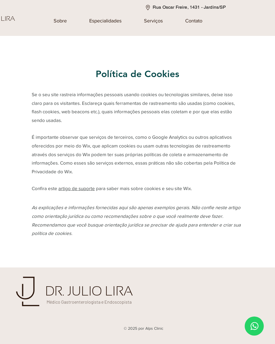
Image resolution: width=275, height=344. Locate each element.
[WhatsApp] (254, 326)
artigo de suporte (76, 188)
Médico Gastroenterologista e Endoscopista (89, 301)
